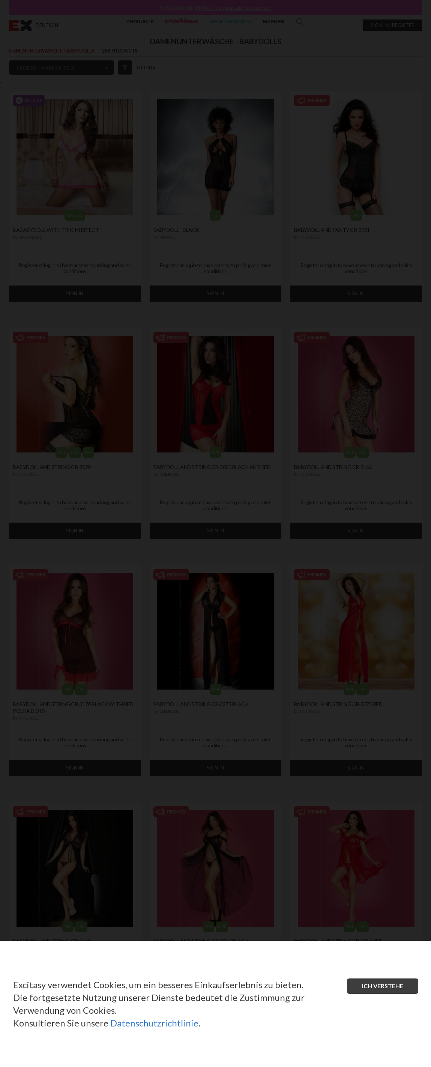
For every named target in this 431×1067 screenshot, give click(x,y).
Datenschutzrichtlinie (154, 1022)
